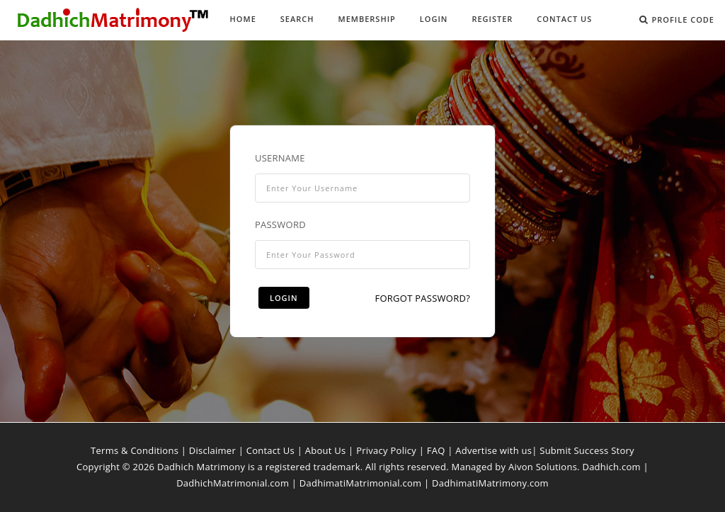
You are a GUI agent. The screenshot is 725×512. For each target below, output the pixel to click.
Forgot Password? (422, 298)
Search (297, 18)
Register (492, 18)
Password (280, 224)
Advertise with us (493, 450)
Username (280, 158)
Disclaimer (212, 450)
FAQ (436, 450)
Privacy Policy (386, 450)
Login (434, 18)
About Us (325, 450)
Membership (367, 18)
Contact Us (564, 18)
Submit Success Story (587, 450)
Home (243, 18)
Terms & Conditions (134, 450)
